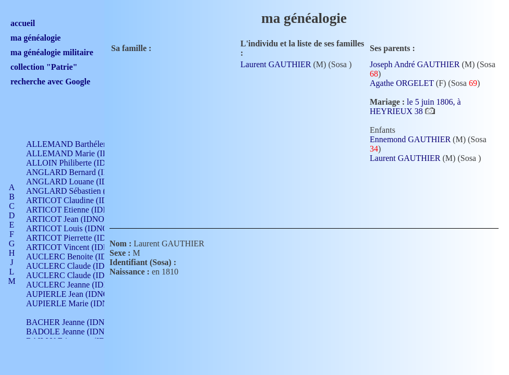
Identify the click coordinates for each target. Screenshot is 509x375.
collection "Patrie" (43, 67)
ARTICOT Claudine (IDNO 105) (81, 200)
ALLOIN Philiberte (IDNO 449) (80, 162)
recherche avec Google (50, 81)
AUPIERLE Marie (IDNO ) (72, 303)
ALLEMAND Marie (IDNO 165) (82, 153)
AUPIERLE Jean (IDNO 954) (76, 294)
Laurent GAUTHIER (275, 64)
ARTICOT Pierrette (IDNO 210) (80, 237)
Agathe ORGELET (402, 83)
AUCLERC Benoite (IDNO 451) (81, 256)
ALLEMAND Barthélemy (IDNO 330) (91, 144)
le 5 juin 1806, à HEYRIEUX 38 (415, 106)
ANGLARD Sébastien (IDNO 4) (81, 190)
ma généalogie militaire (51, 52)
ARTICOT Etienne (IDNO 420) (79, 209)
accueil (22, 23)
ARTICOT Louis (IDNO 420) (76, 228)
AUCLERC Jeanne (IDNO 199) (79, 284)
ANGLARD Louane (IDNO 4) (77, 181)
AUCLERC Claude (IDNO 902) (80, 265)
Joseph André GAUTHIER (414, 64)
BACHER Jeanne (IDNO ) (70, 322)
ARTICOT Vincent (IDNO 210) (79, 247)
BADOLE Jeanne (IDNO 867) (77, 331)
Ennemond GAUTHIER (410, 139)
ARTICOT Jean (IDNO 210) (74, 219)
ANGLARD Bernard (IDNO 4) (78, 172)
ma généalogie (35, 37)
